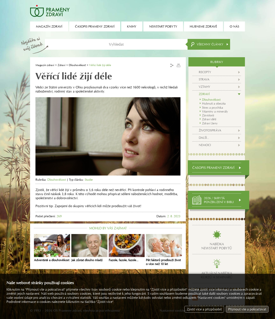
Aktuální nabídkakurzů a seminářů (216, 275)
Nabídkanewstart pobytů (216, 246)
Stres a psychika (212, 107)
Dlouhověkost (77, 65)
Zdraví (61, 65)
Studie (89, 180)
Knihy (131, 26)
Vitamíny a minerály (215, 111)
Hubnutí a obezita (214, 103)
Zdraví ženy (210, 123)
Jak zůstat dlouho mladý (89, 248)
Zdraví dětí (209, 119)
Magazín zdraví (44, 65)
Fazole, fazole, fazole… (127, 248)
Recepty (205, 72)
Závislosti (208, 115)
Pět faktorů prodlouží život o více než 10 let (164, 250)
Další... (204, 138)
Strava (204, 79)
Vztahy (204, 87)
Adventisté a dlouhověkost (52, 248)
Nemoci (205, 145)
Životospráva (210, 130)
